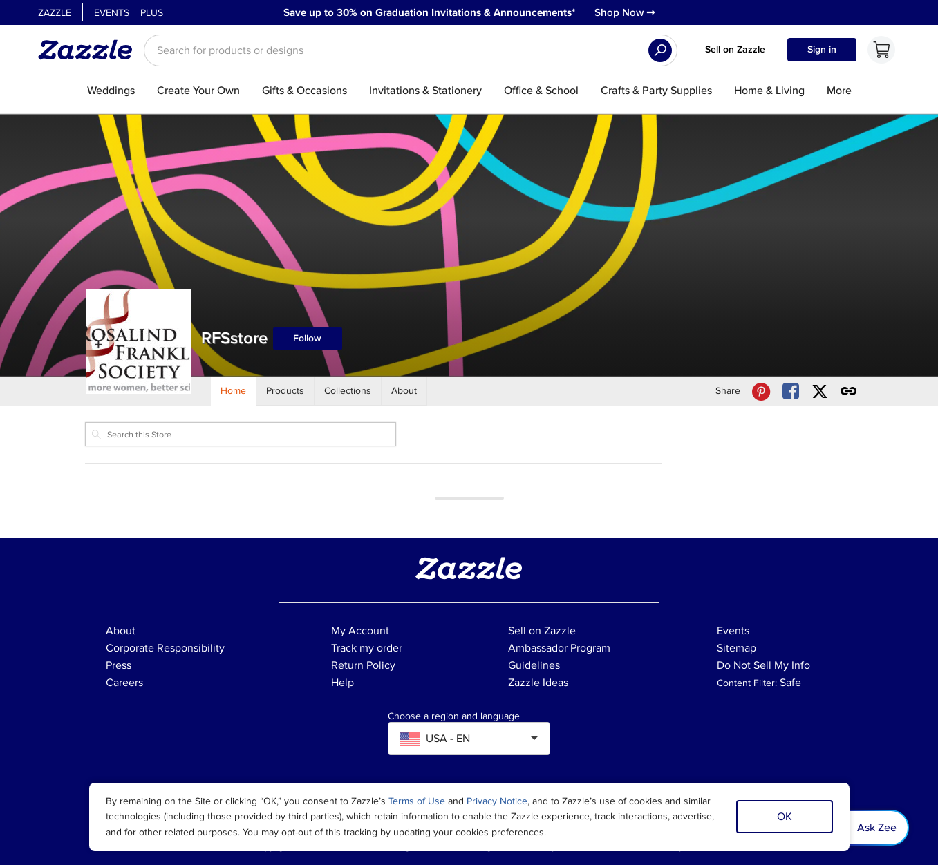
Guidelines (534, 665)
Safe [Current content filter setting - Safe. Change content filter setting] (790, 683)
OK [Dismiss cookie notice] (784, 817)
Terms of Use (416, 801)
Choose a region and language (454, 716)
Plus (151, 13)
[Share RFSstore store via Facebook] (791, 391)
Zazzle (54, 13)
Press (118, 665)
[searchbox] (410, 50)
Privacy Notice (497, 801)
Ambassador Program (559, 648)
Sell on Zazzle (735, 49)
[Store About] (404, 391)
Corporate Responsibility (165, 648)
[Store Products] (285, 391)
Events (111, 13)
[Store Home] (233, 391)
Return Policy (363, 665)
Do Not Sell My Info (763, 665)
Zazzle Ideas (538, 683)
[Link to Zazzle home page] (90, 50)
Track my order (366, 648)
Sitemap (736, 648)
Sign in (821, 49)
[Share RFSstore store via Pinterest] (761, 391)
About (120, 631)
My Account (360, 631)
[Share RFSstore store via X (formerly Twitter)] (820, 391)
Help (342, 683)
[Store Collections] (348, 391)
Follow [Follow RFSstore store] (307, 338)
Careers (124, 683)
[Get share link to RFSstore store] (849, 391)
